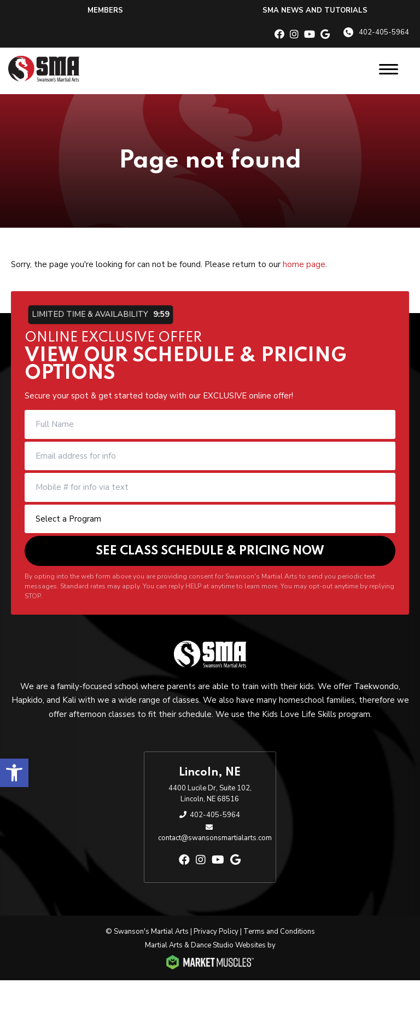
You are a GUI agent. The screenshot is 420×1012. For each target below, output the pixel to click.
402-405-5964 (384, 32)
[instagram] (294, 34)
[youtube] (309, 34)
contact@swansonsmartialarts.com (215, 838)
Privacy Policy (216, 931)
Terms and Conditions (279, 931)
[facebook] (279, 34)
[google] (325, 34)
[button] (14, 773)
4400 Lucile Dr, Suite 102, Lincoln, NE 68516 (210, 793)
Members (105, 10)
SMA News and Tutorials (315, 10)
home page (304, 264)
